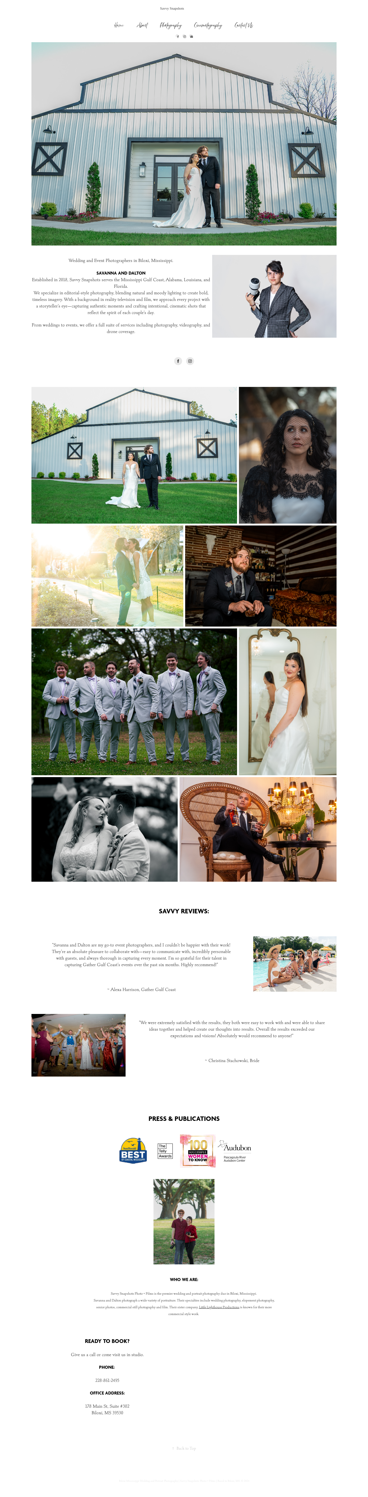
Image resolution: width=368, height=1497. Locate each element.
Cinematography (208, 25)
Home (119, 25)
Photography (171, 25)
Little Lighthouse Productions (219, 1307)
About (142, 25)
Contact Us (244, 25)
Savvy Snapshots (172, 8)
